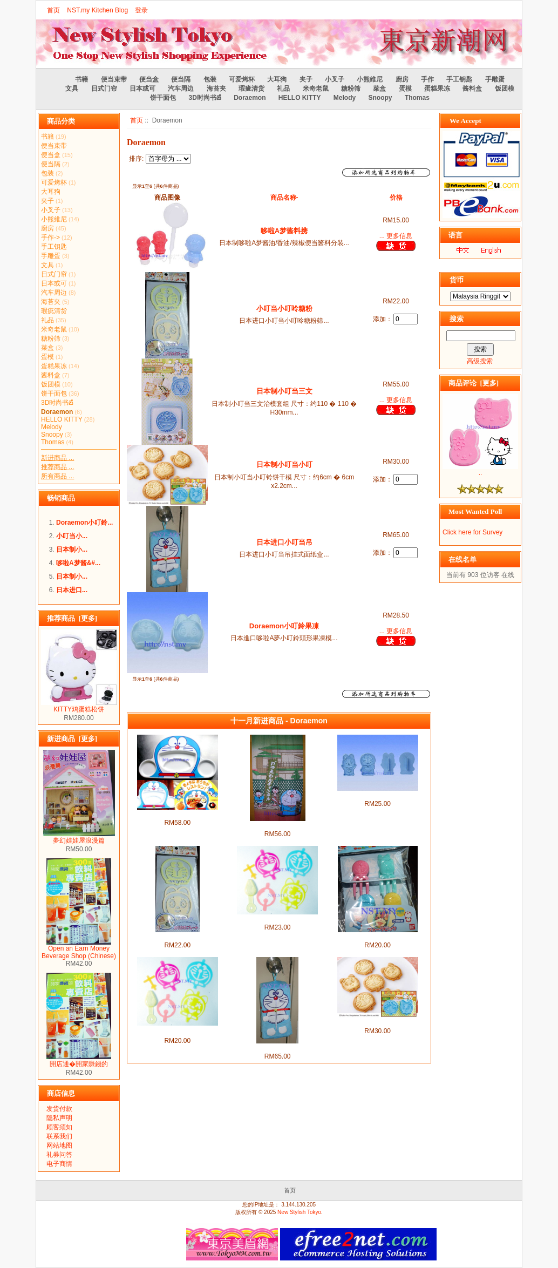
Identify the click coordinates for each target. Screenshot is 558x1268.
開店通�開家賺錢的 (78, 1060)
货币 (457, 280)
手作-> (50, 237)
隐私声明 (59, 1118)
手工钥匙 (459, 79)
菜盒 (379, 88)
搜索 (457, 319)
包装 (209, 79)
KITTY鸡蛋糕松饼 (79, 706)
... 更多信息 (395, 236)
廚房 (402, 79)
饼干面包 (163, 97)
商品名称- (284, 197)
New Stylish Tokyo (299, 1212)
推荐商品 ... (57, 467)
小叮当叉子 (378, 936)
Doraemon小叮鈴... (84, 522)
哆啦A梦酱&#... (78, 563)
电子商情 (59, 1164)
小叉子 (334, 79)
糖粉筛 (350, 88)
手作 (427, 79)
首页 (53, 10)
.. (480, 470)
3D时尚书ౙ (204, 97)
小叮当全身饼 (377, 795)
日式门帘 (104, 88)
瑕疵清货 (251, 88)
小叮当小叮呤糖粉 (284, 308)
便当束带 (114, 79)
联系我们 (59, 1136)
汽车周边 (181, 88)
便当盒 (149, 79)
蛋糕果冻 (437, 88)
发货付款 (59, 1109)
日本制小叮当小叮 (284, 464)
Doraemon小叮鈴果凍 (284, 626)
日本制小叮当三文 (284, 391)
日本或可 (142, 88)
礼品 (283, 88)
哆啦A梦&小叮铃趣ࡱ (177, 1030)
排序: (136, 158)
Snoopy (380, 97)
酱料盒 (472, 88)
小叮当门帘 (277, 825)
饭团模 (504, 88)
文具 (71, 88)
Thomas (417, 97)
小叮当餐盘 (177, 814)
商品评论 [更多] (473, 383)
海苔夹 (216, 88)
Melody (345, 97)
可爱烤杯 (242, 79)
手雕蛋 (495, 79)
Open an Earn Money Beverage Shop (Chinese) (79, 949)
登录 (141, 10)
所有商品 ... (57, 476)
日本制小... (71, 549)
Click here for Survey (472, 532)
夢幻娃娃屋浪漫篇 (79, 837)
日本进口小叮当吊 (284, 542)
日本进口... (71, 590)
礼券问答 (59, 1154)
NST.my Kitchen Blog (97, 10)
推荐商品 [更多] (72, 618)
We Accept (465, 121)
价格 (396, 197)
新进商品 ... (57, 458)
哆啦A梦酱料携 (284, 231)
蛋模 (405, 88)
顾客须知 (59, 1127)
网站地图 (59, 1145)
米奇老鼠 (316, 88)
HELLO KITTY (299, 97)
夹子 (306, 79)
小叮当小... (71, 536)
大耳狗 (277, 79)
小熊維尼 (370, 79)
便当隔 (180, 79)
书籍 (81, 79)
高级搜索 (480, 361)
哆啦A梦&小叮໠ (277, 919)
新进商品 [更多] (72, 739)
